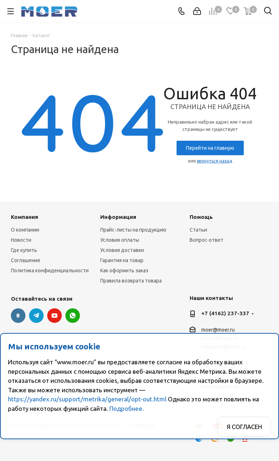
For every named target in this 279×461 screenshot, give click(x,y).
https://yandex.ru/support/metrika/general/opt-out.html (87, 399)
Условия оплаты (119, 240)
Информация (118, 217)
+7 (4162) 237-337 (225, 313)
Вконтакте (18, 315)
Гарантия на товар (121, 260)
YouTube (54, 315)
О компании (25, 230)
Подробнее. (126, 408)
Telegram (36, 315)
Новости (21, 240)
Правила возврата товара (131, 281)
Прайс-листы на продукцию (133, 230)
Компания (24, 217)
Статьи (198, 230)
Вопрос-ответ (206, 240)
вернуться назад (214, 161)
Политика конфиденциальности (50, 270)
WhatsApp (72, 315)
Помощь (201, 217)
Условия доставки (122, 250)
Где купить (24, 250)
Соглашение (25, 260)
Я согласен (244, 426)
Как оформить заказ (124, 270)
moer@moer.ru (218, 330)
